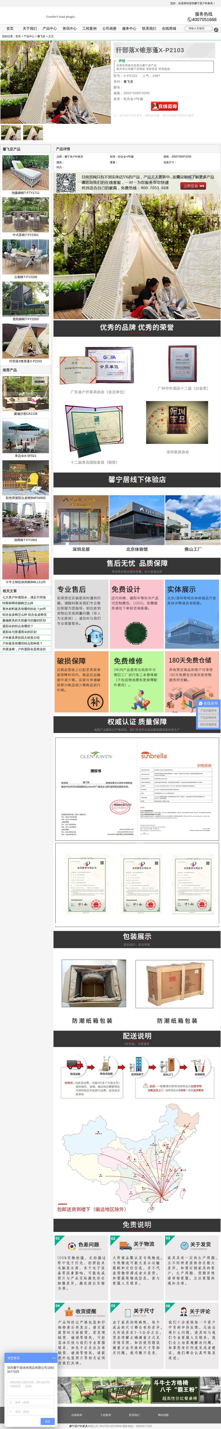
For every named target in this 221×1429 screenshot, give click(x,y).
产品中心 (50, 28)
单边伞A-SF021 (25, 454)
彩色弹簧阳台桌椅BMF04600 (25, 496)
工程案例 (89, 28)
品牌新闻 (76, 1415)
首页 (9, 28)
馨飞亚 (41, 36)
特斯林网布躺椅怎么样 (17, 603)
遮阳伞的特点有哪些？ (17, 626)
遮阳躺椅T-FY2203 (25, 317)
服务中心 (129, 28)
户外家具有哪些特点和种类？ (22, 643)
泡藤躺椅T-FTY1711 (25, 191)
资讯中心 (70, 28)
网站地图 (163, 1415)
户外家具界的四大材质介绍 (21, 637)
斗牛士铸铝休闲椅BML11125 (25, 580)
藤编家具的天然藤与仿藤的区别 (24, 620)
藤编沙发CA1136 (25, 411)
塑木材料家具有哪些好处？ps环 (24, 609)
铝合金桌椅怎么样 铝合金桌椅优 (24, 614)
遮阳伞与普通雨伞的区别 (19, 632)
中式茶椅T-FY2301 (25, 233)
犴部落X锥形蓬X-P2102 (25, 359)
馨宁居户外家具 (78, 1426)
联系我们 (149, 28)
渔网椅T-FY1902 (25, 538)
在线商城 (169, 28)
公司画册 (109, 28)
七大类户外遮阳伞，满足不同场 (24, 597)
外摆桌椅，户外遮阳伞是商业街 (24, 649)
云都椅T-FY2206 (25, 275)
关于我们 (30, 28)
